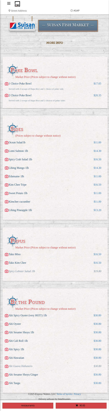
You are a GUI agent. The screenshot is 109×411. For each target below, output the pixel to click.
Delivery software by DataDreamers (54, 399)
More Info (54, 42)
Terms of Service (64, 394)
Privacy (77, 394)
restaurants (28, 405)
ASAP (76, 10)
